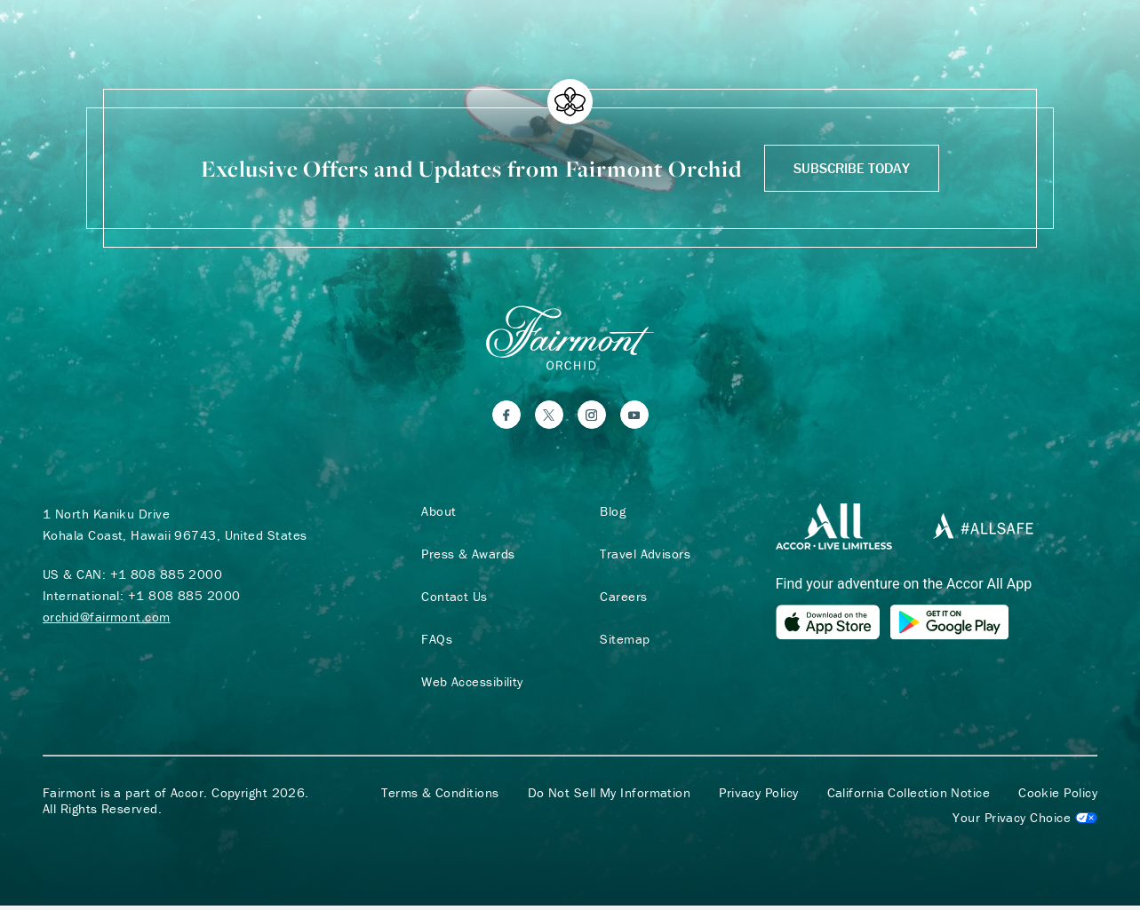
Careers (620, 600)
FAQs (433, 643)
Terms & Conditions (439, 797)
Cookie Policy (1057, 797)
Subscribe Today (851, 168)
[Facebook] (506, 418)
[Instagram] (592, 418)
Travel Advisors (642, 558)
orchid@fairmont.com (107, 620)
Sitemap (622, 643)
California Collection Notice (909, 797)
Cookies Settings (1025, 822)
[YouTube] (634, 418)
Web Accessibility (469, 685)
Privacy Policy (758, 797)
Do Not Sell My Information (609, 797)
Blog (610, 515)
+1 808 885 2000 (166, 577)
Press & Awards (464, 558)
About (435, 515)
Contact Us (451, 600)
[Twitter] (549, 418)
